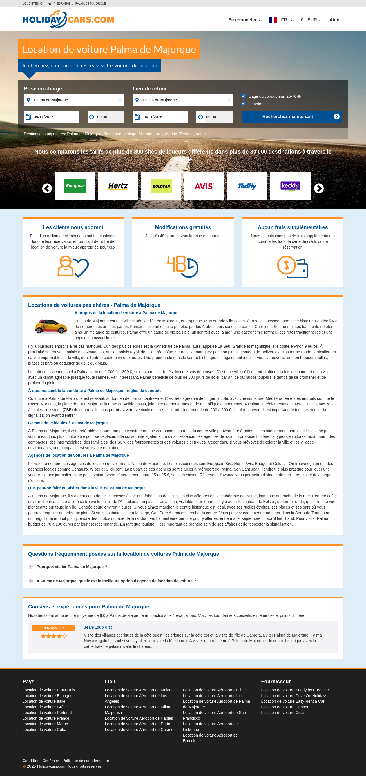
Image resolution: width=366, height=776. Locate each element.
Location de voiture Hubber (285, 707)
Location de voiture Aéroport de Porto (137, 724)
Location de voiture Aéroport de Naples (139, 718)
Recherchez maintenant (300, 117)
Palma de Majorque (84, 134)
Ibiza (159, 134)
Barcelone (112, 134)
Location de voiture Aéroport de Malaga (139, 690)
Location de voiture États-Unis (49, 690)
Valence (203, 134)
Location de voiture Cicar (283, 712)
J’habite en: (255, 104)
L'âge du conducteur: (271, 96)
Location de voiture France (46, 718)
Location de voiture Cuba (44, 729)
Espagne (63, 3)
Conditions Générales (42, 760)
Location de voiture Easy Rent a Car (293, 701)
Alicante (145, 134)
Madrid (171, 134)
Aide (334, 19)
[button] (281, 20)
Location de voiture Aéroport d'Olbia (214, 690)
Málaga (129, 134)
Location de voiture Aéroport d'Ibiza (214, 695)
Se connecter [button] (244, 19)
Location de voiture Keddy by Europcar (295, 690)
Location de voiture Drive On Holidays (294, 695)
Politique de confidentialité (86, 760)
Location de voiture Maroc (45, 724)
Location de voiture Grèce (45, 707)
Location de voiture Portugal (47, 712)
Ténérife (186, 134)
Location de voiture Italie (44, 701)
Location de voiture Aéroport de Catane (139, 729)
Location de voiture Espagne (47, 695)
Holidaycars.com (51, 766)
